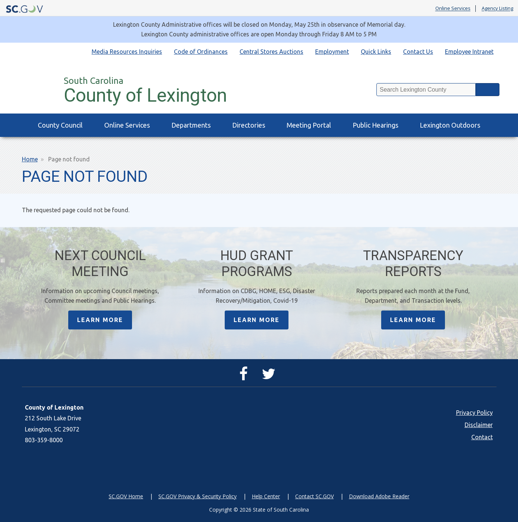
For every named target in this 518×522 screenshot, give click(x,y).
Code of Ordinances (201, 51)
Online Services (453, 8)
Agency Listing (497, 8)
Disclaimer (479, 424)
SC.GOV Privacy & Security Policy (197, 496)
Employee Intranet (469, 51)
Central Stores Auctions (271, 51)
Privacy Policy (474, 412)
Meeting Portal (309, 125)
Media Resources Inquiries (127, 51)
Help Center (266, 496)
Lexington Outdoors (450, 125)
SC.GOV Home (126, 496)
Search (487, 89)
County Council (60, 125)
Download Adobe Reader (379, 496)
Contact (482, 437)
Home (30, 159)
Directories (248, 125)
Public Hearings (375, 125)
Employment (332, 51)
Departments (191, 125)
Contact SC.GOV (314, 496)
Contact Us (418, 51)
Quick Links (376, 51)
